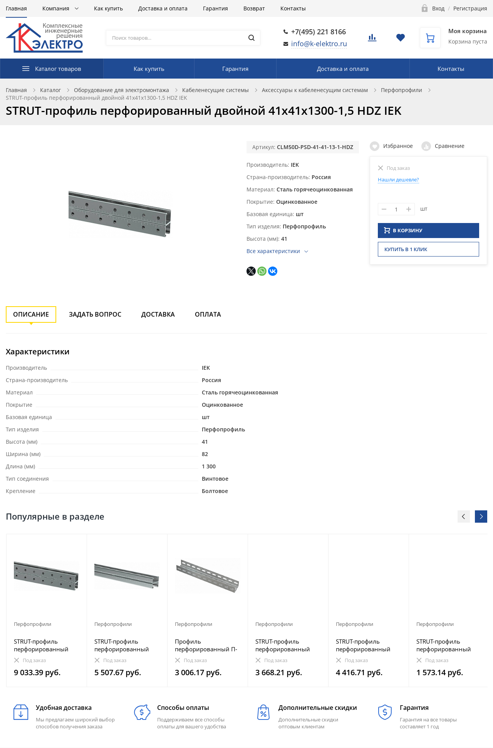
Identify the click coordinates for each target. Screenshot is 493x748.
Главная (16, 8)
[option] (47, 610)
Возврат (254, 8)
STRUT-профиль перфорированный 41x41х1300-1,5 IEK (443, 645)
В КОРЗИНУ (403, 232)
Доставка (158, 314)
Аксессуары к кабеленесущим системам (315, 90)
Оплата (208, 314)
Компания (56, 8)
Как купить (108, 8)
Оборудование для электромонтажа (121, 90)
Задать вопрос (95, 314)
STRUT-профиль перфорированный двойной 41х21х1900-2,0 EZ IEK (125, 645)
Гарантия (215, 8)
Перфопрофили (401, 90)
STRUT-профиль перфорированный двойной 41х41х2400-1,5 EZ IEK (45, 645)
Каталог (50, 90)
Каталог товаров (58, 68)
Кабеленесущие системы (215, 90)
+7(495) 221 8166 (318, 31)
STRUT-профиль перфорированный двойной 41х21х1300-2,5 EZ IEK (367, 645)
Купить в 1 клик (405, 251)
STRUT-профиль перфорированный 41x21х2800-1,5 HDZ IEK (284, 645)
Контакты (293, 8)
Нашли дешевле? (398, 179)
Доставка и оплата (163, 8)
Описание (31, 314)
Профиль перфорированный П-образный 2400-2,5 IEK (207, 645)
